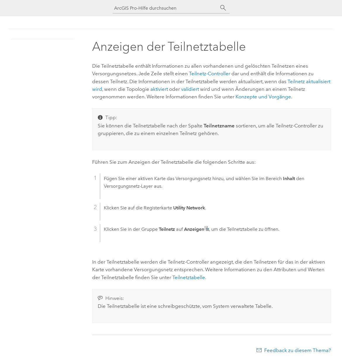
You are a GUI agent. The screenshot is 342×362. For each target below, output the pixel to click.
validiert (190, 89)
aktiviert (159, 89)
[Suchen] (223, 8)
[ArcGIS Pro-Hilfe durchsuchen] (165, 8)
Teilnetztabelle (188, 277)
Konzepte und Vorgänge (263, 97)
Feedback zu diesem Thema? (297, 350)
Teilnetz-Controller (209, 73)
